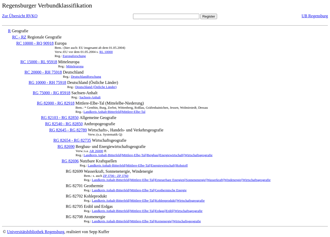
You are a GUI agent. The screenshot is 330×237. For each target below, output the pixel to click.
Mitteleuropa (75, 66)
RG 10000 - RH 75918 (47, 82)
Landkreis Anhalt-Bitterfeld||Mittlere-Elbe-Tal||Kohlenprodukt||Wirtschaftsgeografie (148, 200)
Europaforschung (74, 56)
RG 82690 (66, 146)
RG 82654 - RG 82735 (72, 140)
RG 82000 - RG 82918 (56, 103)
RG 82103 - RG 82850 (60, 117)
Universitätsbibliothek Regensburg (35, 232)
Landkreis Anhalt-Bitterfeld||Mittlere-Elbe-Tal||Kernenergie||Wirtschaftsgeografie (146, 221)
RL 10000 (106, 52)
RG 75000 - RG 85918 (51, 93)
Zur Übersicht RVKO (19, 16)
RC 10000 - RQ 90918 (35, 43)
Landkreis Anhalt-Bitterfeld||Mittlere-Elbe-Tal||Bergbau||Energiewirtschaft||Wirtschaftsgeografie (148, 155)
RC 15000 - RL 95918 (38, 62)
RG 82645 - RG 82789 (68, 130)
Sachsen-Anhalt (90, 97)
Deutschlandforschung (86, 76)
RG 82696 (70, 161)
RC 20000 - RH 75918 (43, 72)
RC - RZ (19, 37)
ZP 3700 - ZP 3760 (115, 176)
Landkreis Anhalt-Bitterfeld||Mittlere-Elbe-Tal (114, 112)
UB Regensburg (315, 16)
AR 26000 (96, 151)
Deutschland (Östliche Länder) (96, 87)
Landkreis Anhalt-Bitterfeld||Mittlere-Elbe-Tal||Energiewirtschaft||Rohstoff (138, 165)
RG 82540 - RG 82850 (64, 124)
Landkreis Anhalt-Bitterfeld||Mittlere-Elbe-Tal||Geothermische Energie (139, 190)
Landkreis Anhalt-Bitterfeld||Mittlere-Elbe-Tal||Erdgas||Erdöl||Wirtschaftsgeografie (147, 211)
